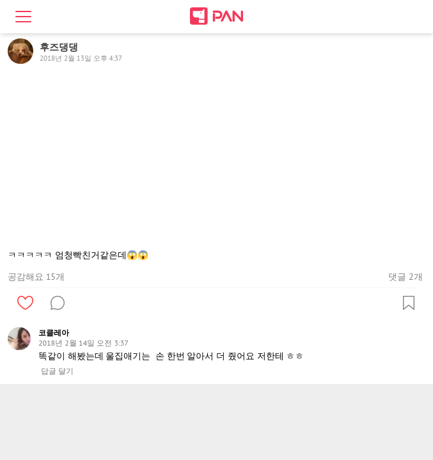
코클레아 (53, 332)
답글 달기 (57, 371)
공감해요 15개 (36, 276)
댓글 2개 (405, 276)
